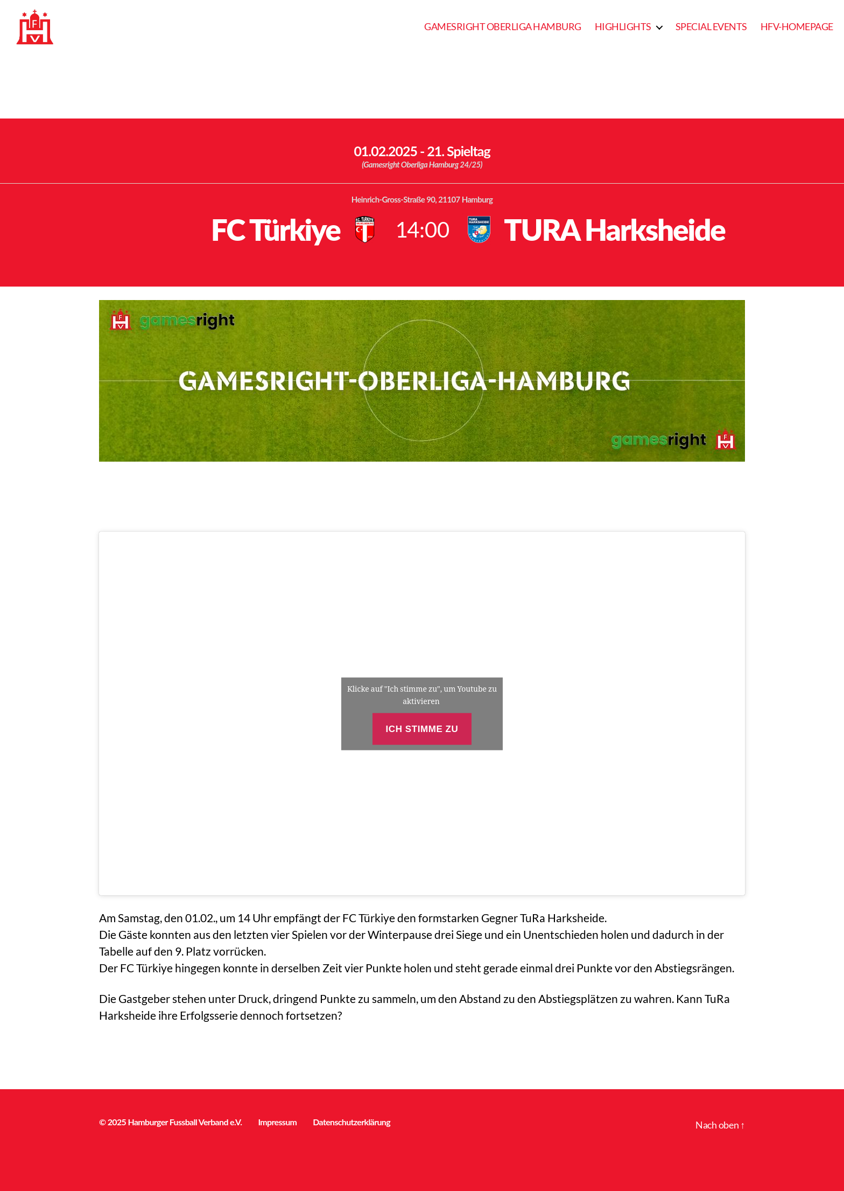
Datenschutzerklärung (351, 1122)
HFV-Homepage (797, 26)
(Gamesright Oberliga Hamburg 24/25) (422, 164)
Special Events (711, 26)
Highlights (623, 26)
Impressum (277, 1122)
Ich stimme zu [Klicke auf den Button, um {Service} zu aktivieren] (422, 728)
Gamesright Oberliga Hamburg (502, 26)
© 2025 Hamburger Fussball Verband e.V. (170, 1122)
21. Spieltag (458, 151)
